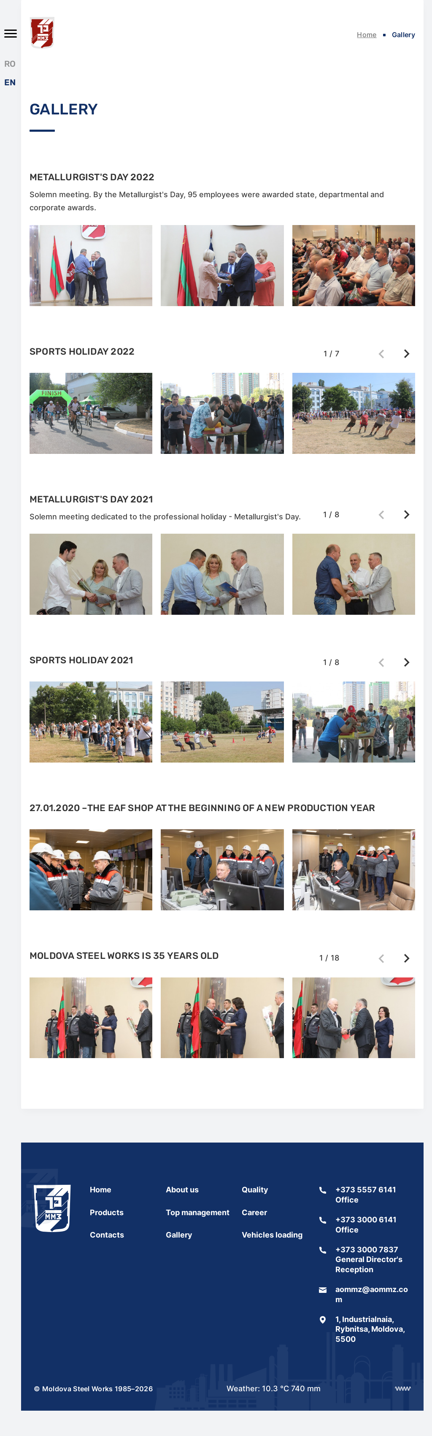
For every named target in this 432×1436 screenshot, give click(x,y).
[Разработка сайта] (403, 1389)
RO (10, 64)
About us (182, 1189)
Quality (255, 1189)
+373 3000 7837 (366, 1249)
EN (10, 82)
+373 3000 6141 (366, 1219)
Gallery (179, 1234)
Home (366, 34)
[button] (406, 353)
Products (107, 1212)
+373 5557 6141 (365, 1189)
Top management (198, 1212)
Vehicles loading (272, 1234)
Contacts (107, 1234)
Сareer (254, 1212)
